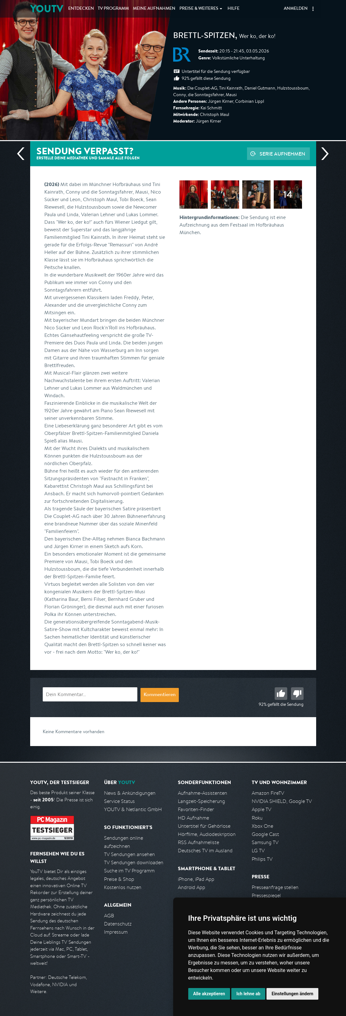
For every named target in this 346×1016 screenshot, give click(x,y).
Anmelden (296, 9)
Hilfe (233, 9)
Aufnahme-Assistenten (202, 793)
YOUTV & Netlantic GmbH (133, 809)
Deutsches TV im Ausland (205, 850)
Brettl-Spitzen (204, 36)
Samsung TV (265, 842)
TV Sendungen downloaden (133, 862)
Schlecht (297, 693)
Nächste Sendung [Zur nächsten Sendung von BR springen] (322, 153)
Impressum (116, 932)
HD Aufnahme (193, 818)
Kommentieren (160, 695)
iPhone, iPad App (196, 879)
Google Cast (265, 834)
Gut (281, 693)
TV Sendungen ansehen (129, 854)
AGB (109, 915)
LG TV (258, 850)
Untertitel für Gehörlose (204, 826)
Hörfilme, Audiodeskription (207, 834)
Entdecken (81, 9)
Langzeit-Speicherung (201, 801)
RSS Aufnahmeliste (198, 842)
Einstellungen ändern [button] (292, 993)
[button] (313, 9)
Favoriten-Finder (196, 809)
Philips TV (262, 859)
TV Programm (113, 9)
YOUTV (46, 9)
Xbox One (262, 826)
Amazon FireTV (268, 793)
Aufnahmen (154, 9)
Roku (257, 818)
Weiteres (198, 9)
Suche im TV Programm (129, 870)
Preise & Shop (119, 879)
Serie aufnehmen (282, 153)
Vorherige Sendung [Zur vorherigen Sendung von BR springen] (23, 153)
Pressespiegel (266, 895)
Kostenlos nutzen (122, 887)
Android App (191, 887)
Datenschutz (118, 923)
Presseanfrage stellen (275, 887)
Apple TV (261, 809)
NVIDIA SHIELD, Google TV (282, 801)
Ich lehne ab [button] (248, 993)
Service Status (119, 801)
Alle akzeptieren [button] (209, 993)
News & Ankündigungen (130, 793)
